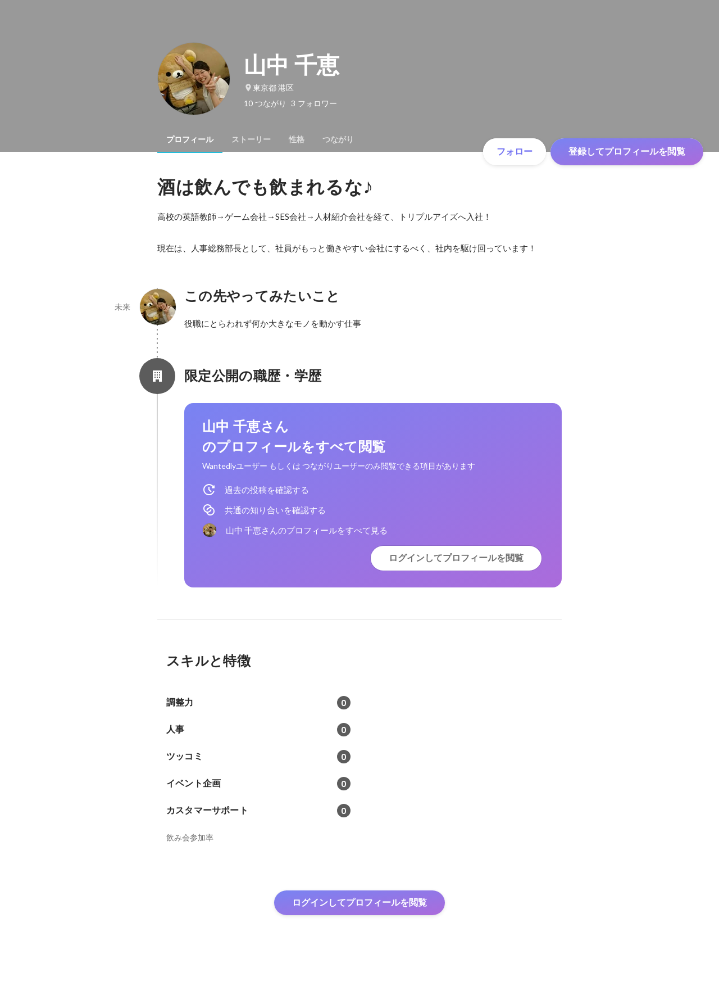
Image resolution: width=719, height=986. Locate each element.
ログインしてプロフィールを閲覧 (456, 557)
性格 (296, 139)
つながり (338, 139)
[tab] (189, 139)
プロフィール (189, 139)
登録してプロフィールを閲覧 (626, 151)
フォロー (515, 151)
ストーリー (251, 139)
